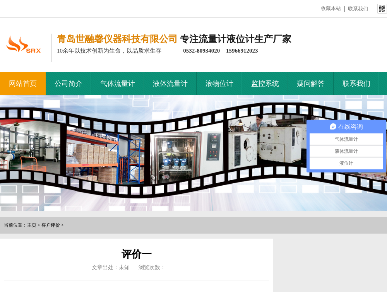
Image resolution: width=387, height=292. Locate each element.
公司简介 (68, 83)
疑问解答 (311, 83)
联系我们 (358, 9)
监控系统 (265, 83)
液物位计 (219, 83)
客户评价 (50, 225)
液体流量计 (170, 83)
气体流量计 (117, 83)
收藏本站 (331, 8)
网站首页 (23, 83)
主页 (31, 225)
